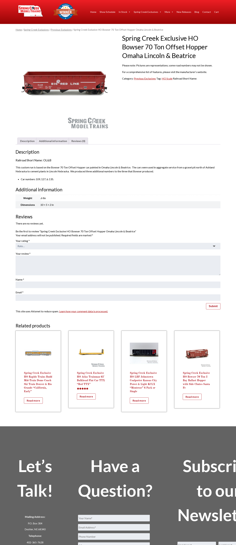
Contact (206, 11)
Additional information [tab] (53, 140)
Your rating (23, 240)
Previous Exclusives (61, 29)
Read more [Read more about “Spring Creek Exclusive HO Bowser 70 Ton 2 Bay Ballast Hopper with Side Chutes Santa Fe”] (192, 396)
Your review (23, 253)
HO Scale (167, 78)
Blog (197, 11)
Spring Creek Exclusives (147, 12)
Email (19, 292)
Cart (216, 11)
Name (20, 279)
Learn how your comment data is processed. (83, 311)
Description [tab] (27, 140)
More (169, 12)
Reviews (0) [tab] (78, 140)
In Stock (124, 12)
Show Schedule (107, 11)
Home (93, 11)
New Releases (184, 11)
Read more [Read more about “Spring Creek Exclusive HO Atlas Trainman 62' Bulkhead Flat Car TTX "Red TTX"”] (86, 396)
